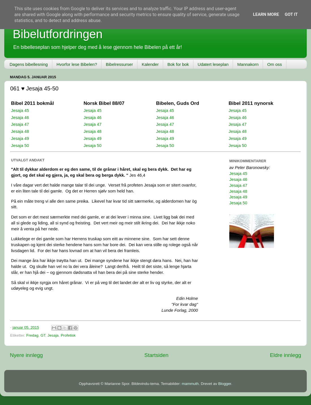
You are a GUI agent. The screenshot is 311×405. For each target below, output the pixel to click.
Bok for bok (178, 64)
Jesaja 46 (20, 117)
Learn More (266, 14)
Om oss (274, 64)
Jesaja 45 (20, 110)
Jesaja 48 (20, 131)
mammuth (190, 384)
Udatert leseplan (213, 64)
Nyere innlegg (26, 355)
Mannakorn (247, 64)
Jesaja (53, 335)
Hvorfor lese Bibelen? (77, 64)
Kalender (150, 64)
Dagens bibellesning (29, 64)
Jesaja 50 (20, 145)
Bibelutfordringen (58, 34)
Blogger (224, 384)
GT (42, 335)
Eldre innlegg (285, 355)
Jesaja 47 (20, 124)
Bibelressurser (119, 64)
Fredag (32, 335)
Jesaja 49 (20, 138)
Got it (291, 14)
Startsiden (156, 355)
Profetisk (68, 335)
